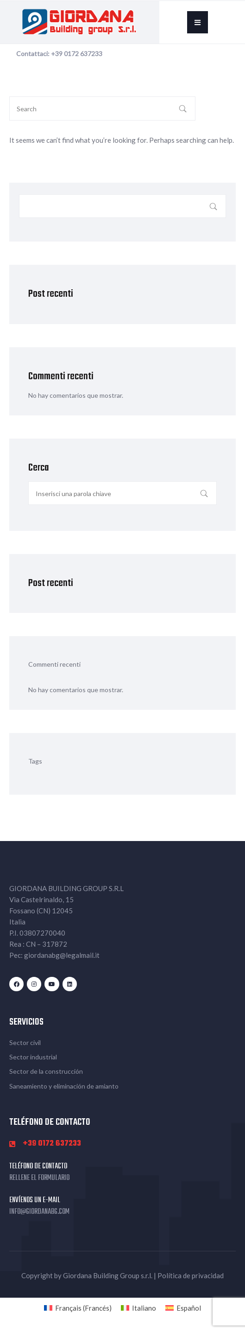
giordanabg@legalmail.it (62, 955)
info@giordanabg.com (39, 1212)
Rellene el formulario (39, 1178)
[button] (197, 22)
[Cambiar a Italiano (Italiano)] (138, 1307)
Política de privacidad (190, 1275)
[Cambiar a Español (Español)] (183, 1307)
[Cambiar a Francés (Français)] (77, 1307)
